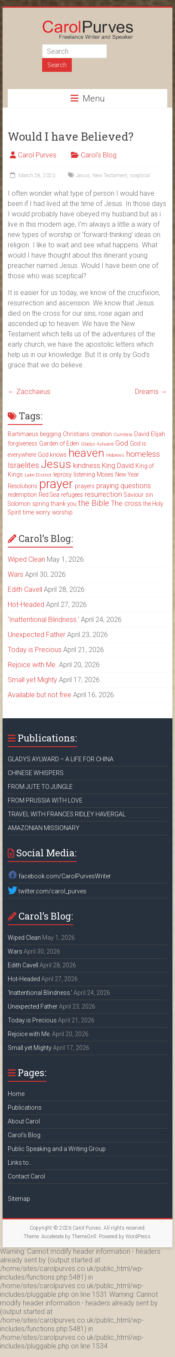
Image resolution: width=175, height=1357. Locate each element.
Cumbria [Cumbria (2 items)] (123, 434)
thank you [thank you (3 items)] (64, 503)
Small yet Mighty (32, 680)
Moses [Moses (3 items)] (105, 474)
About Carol (24, 1121)
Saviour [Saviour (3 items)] (134, 494)
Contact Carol (26, 1176)
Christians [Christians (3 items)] (76, 434)
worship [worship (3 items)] (62, 512)
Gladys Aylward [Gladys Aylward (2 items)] (97, 444)
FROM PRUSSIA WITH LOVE (45, 800)
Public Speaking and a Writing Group (57, 1148)
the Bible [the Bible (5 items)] (93, 503)
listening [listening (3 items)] (84, 474)
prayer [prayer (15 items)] (56, 484)
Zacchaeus (29, 392)
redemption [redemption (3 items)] (22, 494)
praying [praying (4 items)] (107, 486)
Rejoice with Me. (32, 665)
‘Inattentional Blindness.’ (43, 619)
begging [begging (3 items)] (50, 434)
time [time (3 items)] (28, 512)
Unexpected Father (36, 635)
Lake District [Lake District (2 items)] (38, 475)
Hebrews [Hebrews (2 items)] (115, 455)
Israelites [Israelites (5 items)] (23, 465)
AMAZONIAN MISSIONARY (44, 828)
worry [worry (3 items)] (43, 512)
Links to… (20, 1162)
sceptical (140, 175)
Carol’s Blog (24, 1135)
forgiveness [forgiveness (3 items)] (22, 443)
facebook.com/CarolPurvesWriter (59, 876)
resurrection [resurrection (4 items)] (103, 494)
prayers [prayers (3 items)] (85, 486)
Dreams (151, 392)
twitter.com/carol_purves (47, 891)
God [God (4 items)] (121, 443)
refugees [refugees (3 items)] (72, 494)
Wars (15, 574)
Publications (25, 1107)
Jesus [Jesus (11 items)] (56, 464)
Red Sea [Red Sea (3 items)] (49, 494)
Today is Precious (34, 650)
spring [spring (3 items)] (40, 503)
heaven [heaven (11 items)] (86, 452)
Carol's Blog (99, 155)
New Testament (109, 175)
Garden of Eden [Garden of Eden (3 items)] (59, 443)
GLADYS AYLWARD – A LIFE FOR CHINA (61, 759)
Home (16, 1093)
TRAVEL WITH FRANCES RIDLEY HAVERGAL (67, 814)
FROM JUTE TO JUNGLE (40, 786)
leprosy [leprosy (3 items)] (62, 474)
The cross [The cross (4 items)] (126, 503)
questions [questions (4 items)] (135, 486)
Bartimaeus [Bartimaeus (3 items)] (23, 434)
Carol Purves (37, 155)
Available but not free (39, 695)
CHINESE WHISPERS (36, 772)
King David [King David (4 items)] (118, 466)
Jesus (83, 175)
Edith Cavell (25, 589)
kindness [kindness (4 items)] (86, 466)
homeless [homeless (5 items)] (143, 454)
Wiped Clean (26, 559)
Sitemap (19, 1198)
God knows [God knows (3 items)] (52, 454)
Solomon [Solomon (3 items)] (19, 503)
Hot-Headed (26, 604)
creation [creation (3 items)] (101, 434)
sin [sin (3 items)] (149, 494)
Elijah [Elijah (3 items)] (158, 434)
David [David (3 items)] (141, 434)
